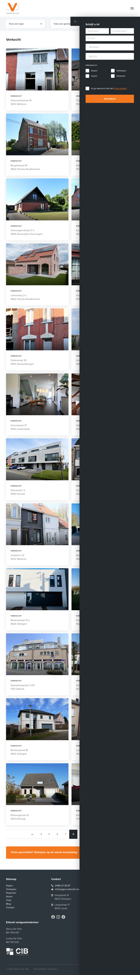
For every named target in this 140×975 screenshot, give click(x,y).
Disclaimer (52, 969)
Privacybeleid (40, 969)
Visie (8, 900)
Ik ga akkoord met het (109, 88)
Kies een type (25, 23)
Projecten (11, 892)
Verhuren (120, 76)
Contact (10, 907)
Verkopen (121, 70)
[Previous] (32, 834)
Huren (94, 76)
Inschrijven (110, 98)
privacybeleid (120, 88)
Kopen (94, 70)
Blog (8, 903)
